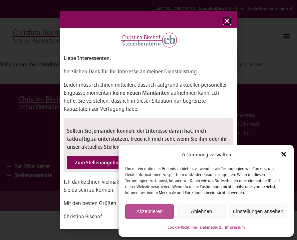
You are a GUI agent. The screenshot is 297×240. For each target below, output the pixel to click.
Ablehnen (201, 211)
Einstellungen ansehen (258, 211)
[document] (148, 120)
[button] (283, 154)
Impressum (235, 227)
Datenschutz (210, 227)
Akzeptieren (149, 211)
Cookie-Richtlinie (182, 227)
